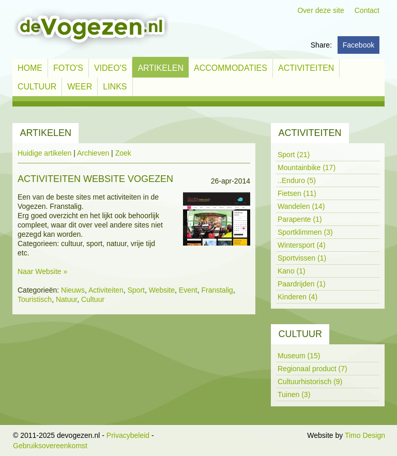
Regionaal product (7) (312, 368)
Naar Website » (42, 271)
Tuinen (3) (294, 394)
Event (188, 290)
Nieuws (73, 290)
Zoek (123, 153)
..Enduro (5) (297, 180)
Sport (135, 290)
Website (162, 290)
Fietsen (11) (297, 193)
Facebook (358, 45)
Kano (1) (292, 271)
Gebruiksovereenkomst (50, 446)
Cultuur (92, 299)
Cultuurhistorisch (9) (310, 381)
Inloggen (292, 435)
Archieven (93, 153)
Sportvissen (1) (302, 258)
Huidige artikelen (44, 153)
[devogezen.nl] (90, 29)
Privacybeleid (127, 435)
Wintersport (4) (302, 245)
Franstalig (217, 290)
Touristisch (35, 299)
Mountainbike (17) (306, 167)
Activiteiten (106, 290)
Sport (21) (294, 154)
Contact (367, 10)
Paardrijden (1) (302, 284)
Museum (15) (299, 356)
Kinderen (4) (297, 297)
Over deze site (320, 10)
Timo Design (365, 435)
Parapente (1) (300, 219)
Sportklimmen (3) (305, 232)
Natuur (66, 299)
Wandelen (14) (301, 206)
